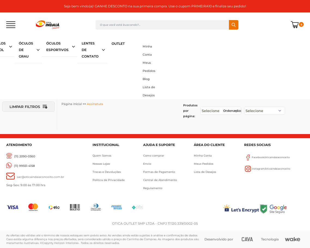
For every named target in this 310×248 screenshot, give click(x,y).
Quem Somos (102, 155)
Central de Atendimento (160, 180)
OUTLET (118, 44)
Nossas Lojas (101, 164)
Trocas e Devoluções (107, 172)
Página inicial (72, 104)
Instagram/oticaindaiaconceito (267, 168)
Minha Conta (147, 50)
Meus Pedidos (149, 67)
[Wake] (292, 239)
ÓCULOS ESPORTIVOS (57, 46)
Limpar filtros (29, 106)
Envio (147, 164)
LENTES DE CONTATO (90, 49)
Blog (146, 79)
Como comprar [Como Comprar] (153, 155)
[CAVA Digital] (247, 239)
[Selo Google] (281, 209)
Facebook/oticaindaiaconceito (267, 157)
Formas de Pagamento (159, 172)
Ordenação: (232, 111)
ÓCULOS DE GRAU (26, 49)
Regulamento (152, 188)
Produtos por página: (190, 110)
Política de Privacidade (109, 180)
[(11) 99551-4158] (20, 166)
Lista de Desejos (149, 91)
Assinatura (95, 104)
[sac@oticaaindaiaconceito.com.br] (35, 177)
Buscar (233, 25)
